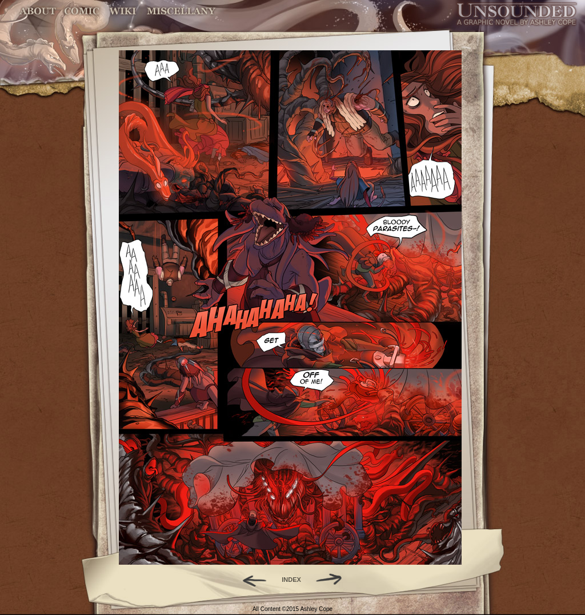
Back (250, 579)
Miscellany (181, 11)
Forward (333, 579)
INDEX (291, 579)
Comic (82, 11)
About (38, 11)
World (123, 11)
